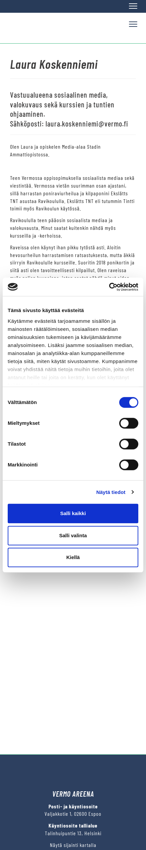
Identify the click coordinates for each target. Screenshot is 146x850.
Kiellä (73, 557)
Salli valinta (73, 535)
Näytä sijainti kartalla (73, 845)
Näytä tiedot (111, 492)
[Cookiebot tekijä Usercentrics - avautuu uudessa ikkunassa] (109, 287)
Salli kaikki (73, 513)
